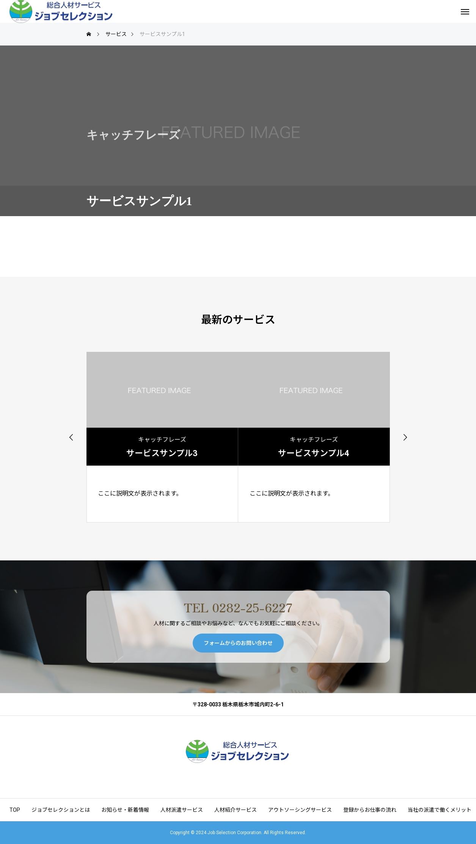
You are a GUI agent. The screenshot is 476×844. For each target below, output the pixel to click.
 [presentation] (71, 437)
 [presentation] (405, 437)
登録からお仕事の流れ (369, 810)
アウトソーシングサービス (300, 810)
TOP (14, 810)
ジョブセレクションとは (60, 810)
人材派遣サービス (181, 810)
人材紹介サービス (235, 810)
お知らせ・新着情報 (125, 810)
